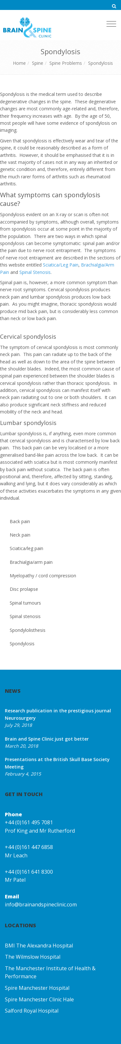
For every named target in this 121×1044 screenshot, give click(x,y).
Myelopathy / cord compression (43, 576)
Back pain (20, 521)
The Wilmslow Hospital (32, 956)
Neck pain (20, 535)
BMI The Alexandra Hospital (39, 945)
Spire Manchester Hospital (37, 987)
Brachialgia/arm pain (31, 562)
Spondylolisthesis (27, 630)
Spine (37, 63)
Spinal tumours (25, 603)
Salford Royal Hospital (31, 1010)
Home (19, 63)
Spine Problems (65, 63)
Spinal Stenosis (35, 272)
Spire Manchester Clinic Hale (39, 999)
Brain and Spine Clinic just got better (47, 739)
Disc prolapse (24, 589)
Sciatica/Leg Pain (60, 265)
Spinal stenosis (25, 616)
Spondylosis (100, 63)
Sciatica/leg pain (26, 548)
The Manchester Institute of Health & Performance (50, 972)
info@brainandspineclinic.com (41, 904)
